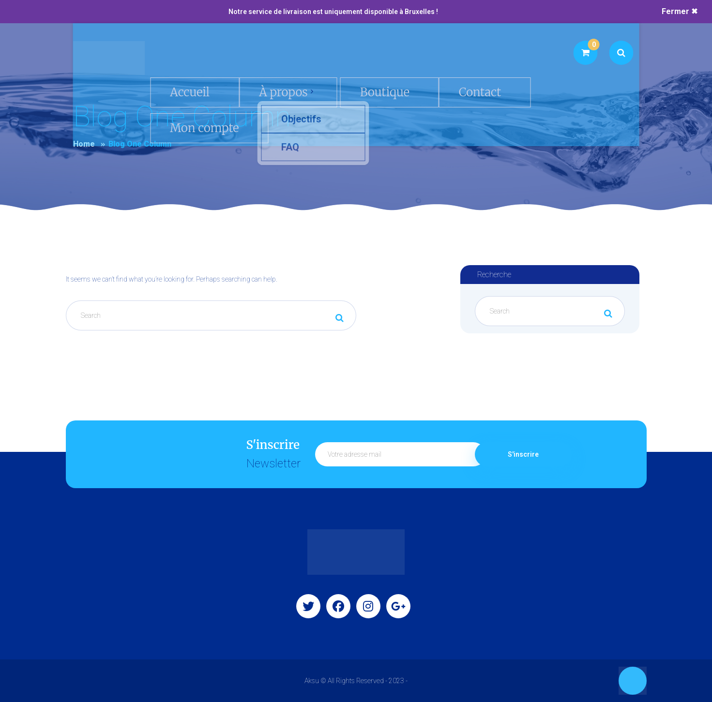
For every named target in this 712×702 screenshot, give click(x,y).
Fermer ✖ (679, 11)
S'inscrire (523, 454)
